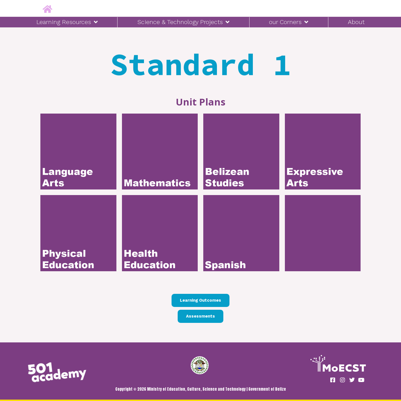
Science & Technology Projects (183, 21)
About (356, 21)
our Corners (288, 21)
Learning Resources (67, 21)
